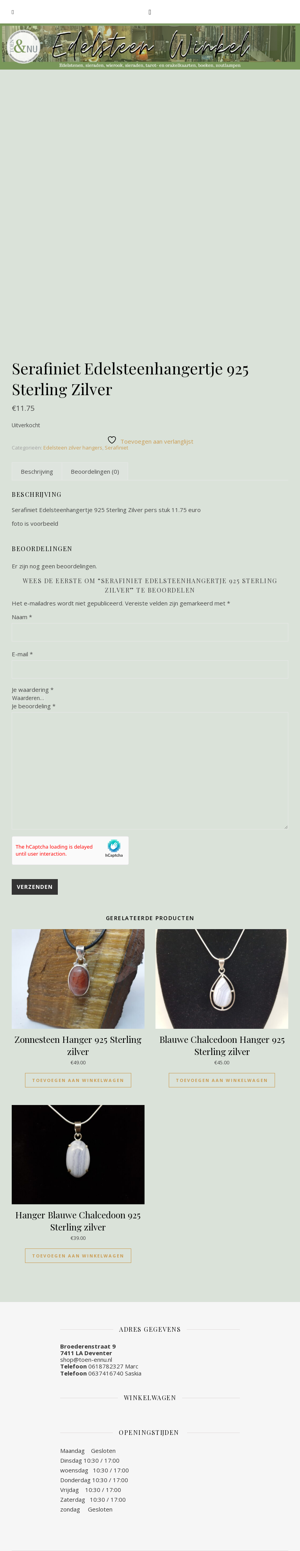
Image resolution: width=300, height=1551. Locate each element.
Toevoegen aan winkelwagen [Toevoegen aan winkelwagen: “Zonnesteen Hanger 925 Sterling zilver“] (78, 1080)
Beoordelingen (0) (95, 471)
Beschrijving (37, 471)
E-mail (22, 654)
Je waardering (33, 689)
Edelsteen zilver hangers (72, 447)
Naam (22, 617)
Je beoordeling (33, 706)
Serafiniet (116, 447)
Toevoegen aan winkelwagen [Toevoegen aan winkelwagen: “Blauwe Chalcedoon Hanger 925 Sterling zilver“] (222, 1080)
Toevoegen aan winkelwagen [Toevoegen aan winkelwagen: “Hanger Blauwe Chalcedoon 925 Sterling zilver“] (78, 1256)
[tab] (37, 471)
